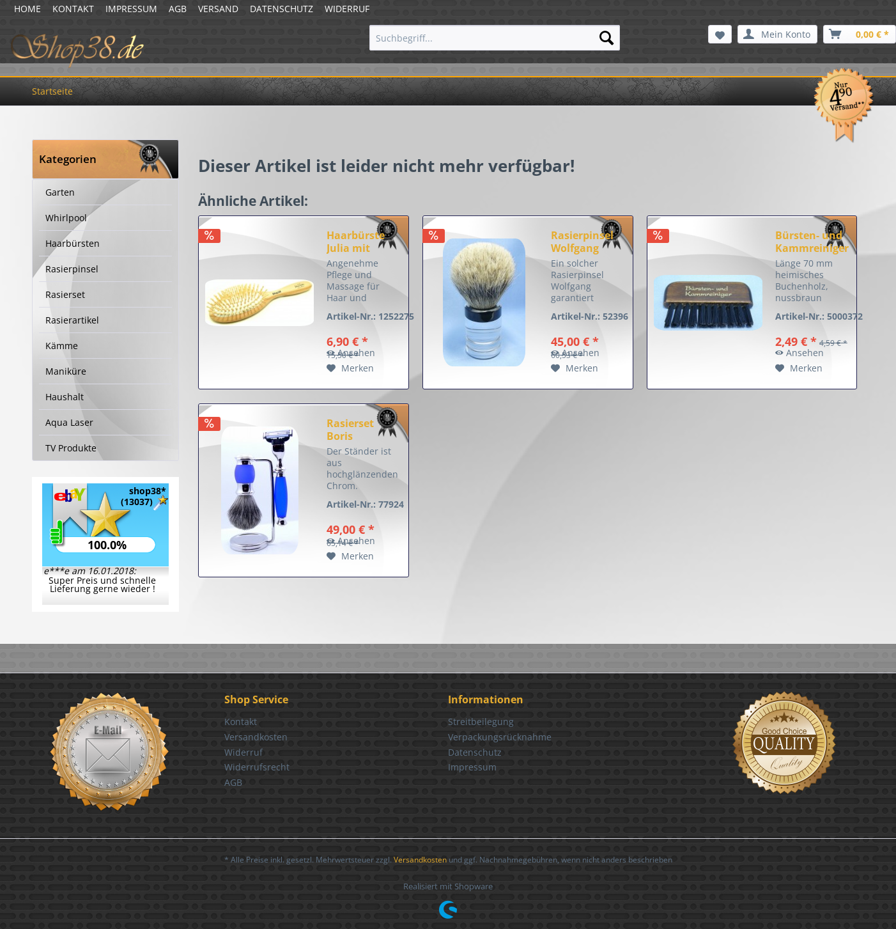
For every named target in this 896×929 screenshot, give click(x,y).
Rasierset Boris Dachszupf (353, 429)
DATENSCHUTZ (281, 9)
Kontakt (240, 721)
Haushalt (64, 397)
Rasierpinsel (71, 269)
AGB (178, 9)
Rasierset (65, 294)
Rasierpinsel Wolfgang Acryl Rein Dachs (582, 241)
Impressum (472, 767)
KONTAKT (73, 9)
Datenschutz (475, 752)
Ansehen (351, 353)
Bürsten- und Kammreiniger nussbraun (812, 241)
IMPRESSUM (131, 9)
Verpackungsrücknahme (500, 737)
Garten (60, 192)
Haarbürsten (72, 243)
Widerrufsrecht (257, 767)
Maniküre (65, 371)
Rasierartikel (72, 320)
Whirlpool (66, 218)
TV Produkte (71, 448)
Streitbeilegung (481, 721)
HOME (27, 9)
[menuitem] (495, 38)
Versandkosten (256, 737)
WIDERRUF (347, 9)
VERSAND (218, 9)
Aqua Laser (69, 422)
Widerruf (243, 752)
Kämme (61, 346)
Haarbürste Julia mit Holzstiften (356, 241)
